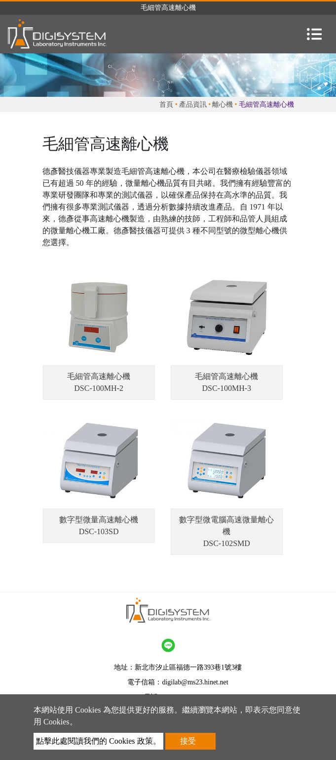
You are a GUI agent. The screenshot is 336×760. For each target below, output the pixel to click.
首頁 (166, 104)
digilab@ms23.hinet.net (195, 682)
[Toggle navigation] (314, 34)
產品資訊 (193, 104)
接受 (188, 741)
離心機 (222, 104)
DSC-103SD (99, 531)
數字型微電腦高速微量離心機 (226, 525)
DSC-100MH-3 (227, 388)
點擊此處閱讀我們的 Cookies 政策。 (98, 741)
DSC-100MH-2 (98, 388)
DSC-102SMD (226, 543)
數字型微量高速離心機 (98, 519)
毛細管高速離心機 (98, 376)
